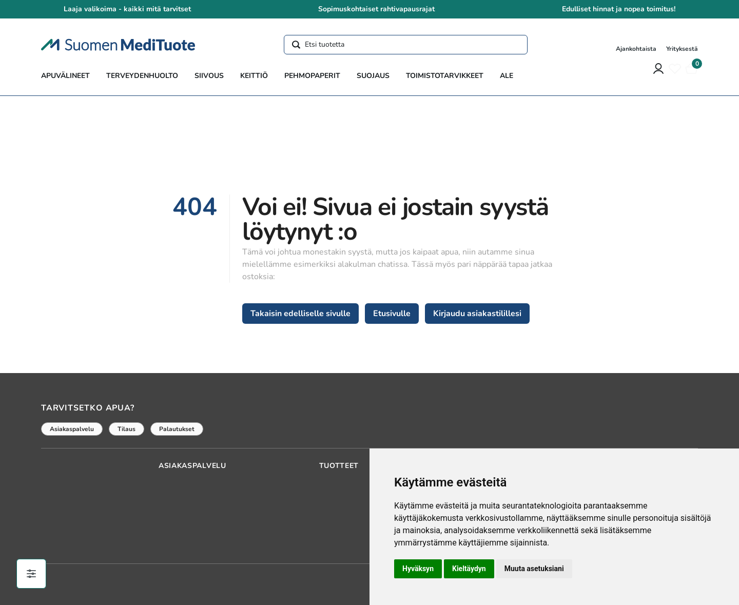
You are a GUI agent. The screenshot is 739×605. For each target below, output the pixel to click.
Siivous (209, 76)
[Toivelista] (675, 69)
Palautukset (177, 429)
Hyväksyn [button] (418, 568)
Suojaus (373, 76)
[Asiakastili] (658, 69)
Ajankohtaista (637, 49)
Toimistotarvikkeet (444, 76)
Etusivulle (392, 313)
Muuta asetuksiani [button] (534, 568)
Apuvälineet (65, 76)
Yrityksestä (682, 49)
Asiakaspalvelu (72, 429)
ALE (506, 76)
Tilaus (126, 429)
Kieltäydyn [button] (469, 568)
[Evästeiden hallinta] (31, 574)
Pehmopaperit (312, 76)
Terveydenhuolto (142, 76)
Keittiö (254, 76)
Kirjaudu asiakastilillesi (477, 313)
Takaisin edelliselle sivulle (300, 313)
